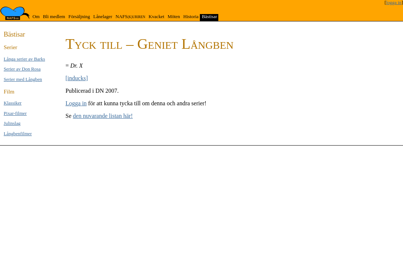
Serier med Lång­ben (23, 79)
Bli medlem (54, 16)
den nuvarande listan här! (103, 116)
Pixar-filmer (15, 113)
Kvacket (156, 16)
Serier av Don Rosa (22, 69)
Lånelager (102, 16)
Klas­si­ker (12, 103)
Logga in (75, 103)
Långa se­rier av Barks (24, 59)
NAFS (130, 16)
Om (36, 16)
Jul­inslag (12, 123)
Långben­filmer (18, 133)
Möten (174, 16)
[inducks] (76, 78)
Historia (190, 16)
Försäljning (79, 16)
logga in (394, 2)
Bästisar (209, 16)
